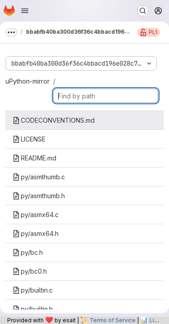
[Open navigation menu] (25, 11)
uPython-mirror (27, 81)
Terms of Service (113, 320)
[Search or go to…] (142, 10)
